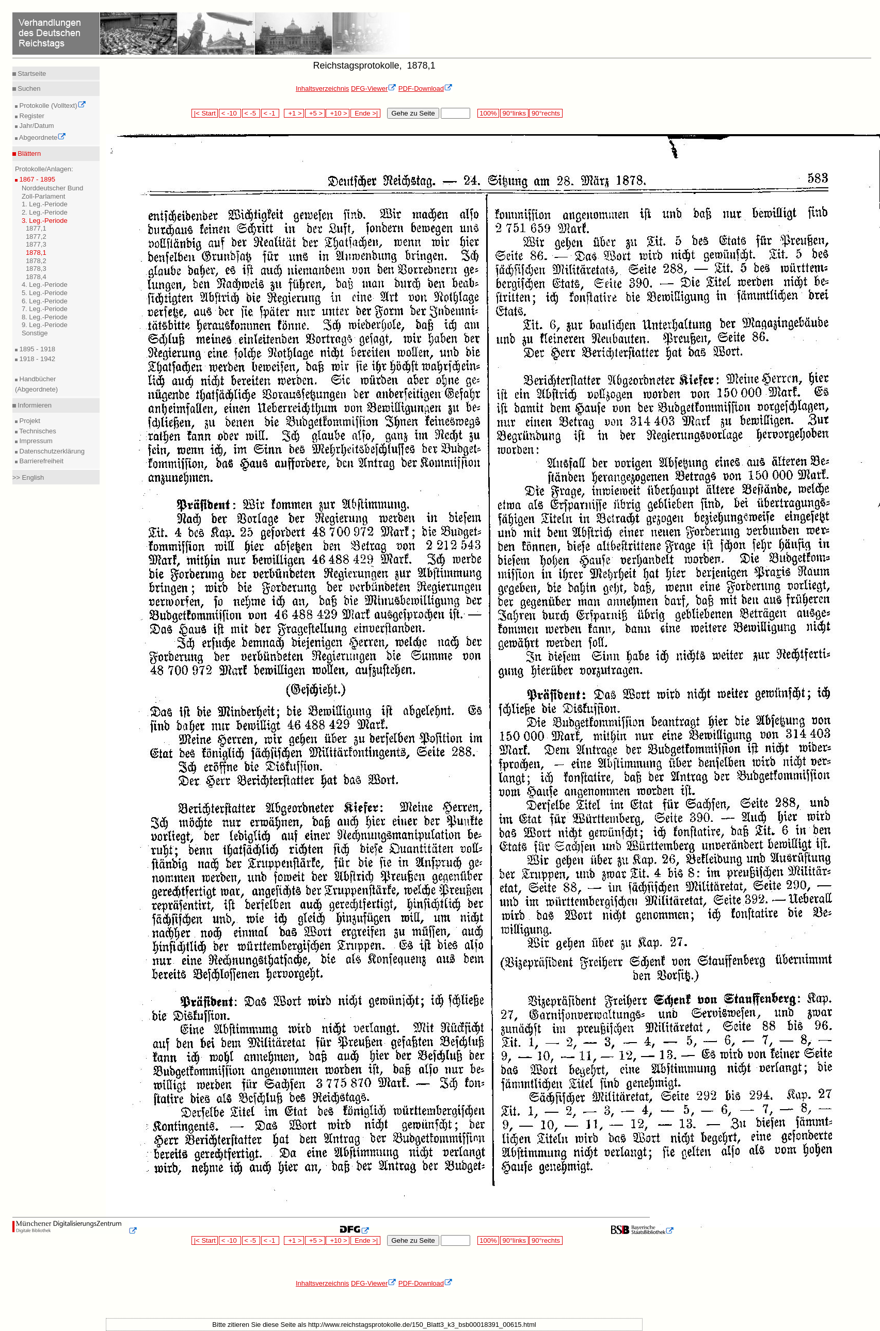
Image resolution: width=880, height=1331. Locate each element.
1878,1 (36, 252)
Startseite (31, 73)
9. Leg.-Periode (45, 325)
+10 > (337, 113)
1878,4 (36, 277)
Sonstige (35, 333)
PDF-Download (425, 88)
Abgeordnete (42, 137)
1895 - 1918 (36, 349)
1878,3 (36, 268)
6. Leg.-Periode (45, 301)
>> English (28, 477)
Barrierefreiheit (40, 461)
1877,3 (36, 244)
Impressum (35, 441)
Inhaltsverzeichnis (322, 88)
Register (31, 116)
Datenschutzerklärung (51, 451)
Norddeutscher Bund (52, 188)
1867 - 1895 (36, 179)
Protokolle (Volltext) (52, 105)
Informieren (34, 405)
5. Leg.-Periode (45, 293)
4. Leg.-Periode (45, 284)
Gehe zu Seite (413, 113)
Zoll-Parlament (44, 196)
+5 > (315, 113)
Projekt (29, 421)
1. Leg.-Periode (45, 204)
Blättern (28, 153)
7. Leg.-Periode (45, 309)
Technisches (37, 431)
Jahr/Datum (36, 125)
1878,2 (36, 261)
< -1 (270, 113)
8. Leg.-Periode (45, 317)
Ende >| (365, 113)
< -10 (230, 113)
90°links (514, 113)
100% (488, 113)
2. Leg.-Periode (45, 212)
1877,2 (36, 236)
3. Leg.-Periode (45, 220)
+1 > (293, 113)
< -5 (251, 113)
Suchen (28, 88)
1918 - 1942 (36, 359)
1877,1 (36, 228)
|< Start (204, 113)
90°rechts (546, 113)
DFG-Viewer (373, 88)
